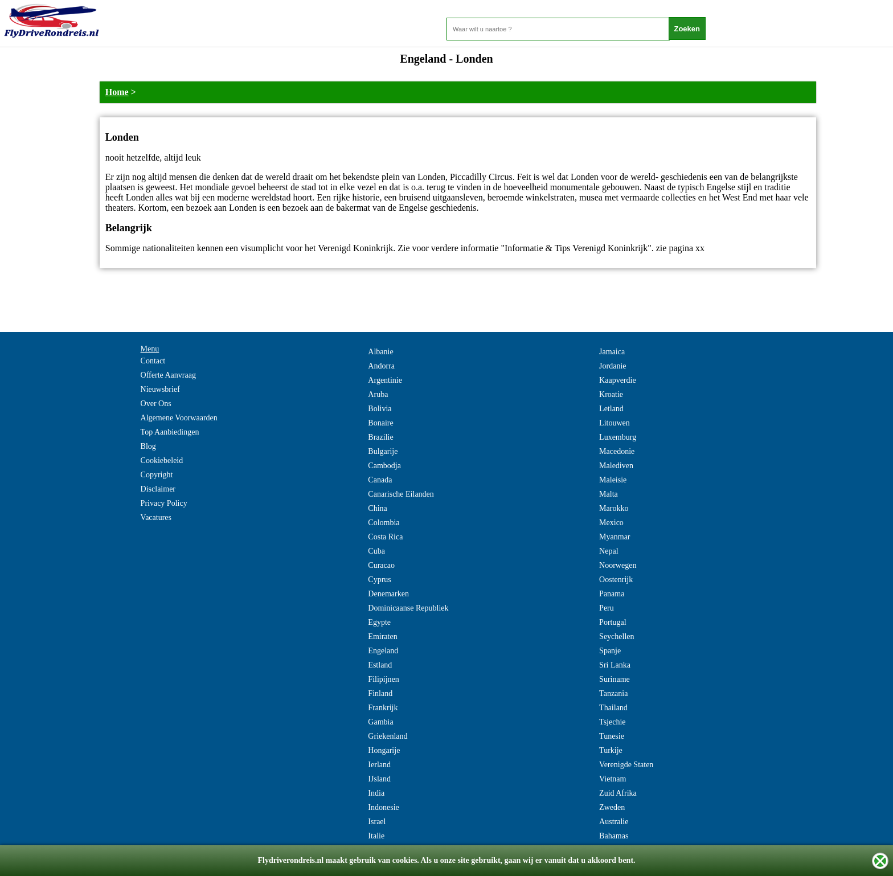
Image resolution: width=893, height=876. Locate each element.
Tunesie (611, 736)
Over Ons (156, 403)
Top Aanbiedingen (170, 432)
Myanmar (614, 537)
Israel (377, 821)
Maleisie (612, 480)
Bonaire (380, 423)
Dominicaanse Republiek (408, 608)
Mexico (611, 522)
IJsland (379, 779)
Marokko (613, 508)
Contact (153, 361)
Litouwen (614, 423)
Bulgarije (383, 451)
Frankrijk (383, 707)
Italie (376, 836)
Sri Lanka (614, 665)
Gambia (380, 722)
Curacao (381, 565)
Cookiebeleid (162, 460)
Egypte (379, 622)
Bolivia (379, 408)
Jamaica (612, 351)
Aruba (378, 394)
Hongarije (384, 750)
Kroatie (611, 394)
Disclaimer (158, 489)
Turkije (610, 750)
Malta (608, 494)
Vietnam (612, 779)
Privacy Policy (164, 503)
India (376, 793)
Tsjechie (612, 722)
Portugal (612, 622)
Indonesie (383, 807)
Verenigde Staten (626, 764)
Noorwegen (617, 565)
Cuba (376, 551)
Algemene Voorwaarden (179, 418)
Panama (611, 594)
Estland (380, 665)
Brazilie (380, 437)
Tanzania (613, 693)
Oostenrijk (616, 579)
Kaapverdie (617, 380)
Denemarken (388, 594)
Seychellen (616, 636)
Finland (380, 693)
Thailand (613, 707)
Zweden (612, 807)
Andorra (381, 366)
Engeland (383, 650)
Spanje (610, 650)
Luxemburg (617, 437)
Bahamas (613, 836)
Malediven (616, 465)
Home (117, 92)
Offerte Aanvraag (168, 375)
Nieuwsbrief (160, 389)
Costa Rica (385, 537)
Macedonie (616, 451)
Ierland (379, 764)
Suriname (614, 679)
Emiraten (382, 636)
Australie (613, 821)
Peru (606, 608)
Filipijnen (383, 679)
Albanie (380, 351)
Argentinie (385, 380)
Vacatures (156, 517)
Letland (611, 408)
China (377, 508)
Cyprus (379, 579)
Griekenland (387, 736)
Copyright (157, 474)
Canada (380, 480)
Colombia (383, 522)
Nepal (608, 551)
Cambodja (384, 465)
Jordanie (612, 366)
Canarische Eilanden (400, 494)
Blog (148, 446)
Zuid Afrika (618, 793)
